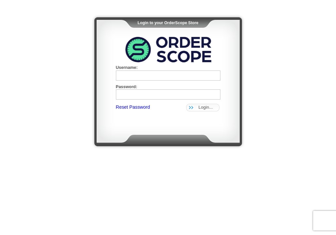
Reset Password (133, 107)
